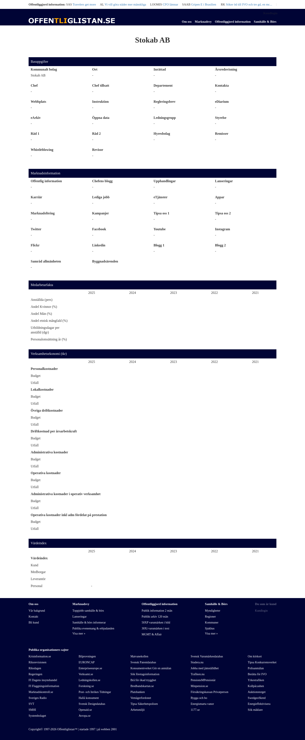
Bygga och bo (199, 698)
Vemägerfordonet (140, 698)
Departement (163, 85)
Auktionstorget (257, 692)
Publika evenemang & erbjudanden (93, 628)
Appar (219, 197)
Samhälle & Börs (265, 21)
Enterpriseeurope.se (90, 668)
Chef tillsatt (100, 85)
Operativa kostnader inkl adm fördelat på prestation (69, 515)
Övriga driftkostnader (47, 410)
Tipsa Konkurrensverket (262, 662)
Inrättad (160, 69)
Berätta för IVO (257, 674)
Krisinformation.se (40, 656)
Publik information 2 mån (157, 610)
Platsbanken (137, 692)
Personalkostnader (44, 369)
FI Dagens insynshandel (43, 680)
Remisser (221, 133)
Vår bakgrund (37, 610)
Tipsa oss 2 (223, 213)
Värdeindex (39, 543)
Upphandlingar (165, 181)
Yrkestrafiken (256, 680)
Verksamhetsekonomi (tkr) (49, 353)
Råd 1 (35, 133)
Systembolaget (37, 715)
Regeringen (35, 674)
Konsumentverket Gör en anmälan (150, 668)
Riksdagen (35, 668)
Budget (35, 376)
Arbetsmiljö (137, 709)
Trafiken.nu (197, 674)
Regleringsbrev (165, 101)
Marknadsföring (43, 213)
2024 (132, 292)
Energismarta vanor (202, 703)
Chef (34, 85)
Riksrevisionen (37, 662)
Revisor (97, 149)
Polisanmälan (256, 668)
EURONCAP (86, 662)
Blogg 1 (159, 245)
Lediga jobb (101, 197)
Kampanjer (100, 213)
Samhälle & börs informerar (89, 622)
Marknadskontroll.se (41, 692)
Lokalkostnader (42, 389)
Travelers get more (84, 4)
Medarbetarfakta (42, 285)
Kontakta (222, 85)
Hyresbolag (162, 133)
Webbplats (38, 101)
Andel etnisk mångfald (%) (49, 320)
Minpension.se (199, 686)
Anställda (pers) (42, 299)
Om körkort (255, 656)
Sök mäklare (255, 709)
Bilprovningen (87, 656)
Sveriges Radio (38, 698)
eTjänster (161, 197)
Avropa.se (84, 715)
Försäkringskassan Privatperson (209, 692)
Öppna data (100, 117)
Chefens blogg (102, 181)
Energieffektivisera (259, 703)
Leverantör (38, 579)
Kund (34, 565)
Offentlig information (46, 181)
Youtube (160, 229)
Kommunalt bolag (44, 69)
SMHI (32, 709)
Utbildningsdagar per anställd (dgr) (45, 330)
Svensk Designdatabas (92, 703)
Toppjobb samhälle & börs (88, 610)
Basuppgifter (39, 61)
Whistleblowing (42, 149)
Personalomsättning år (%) (49, 339)
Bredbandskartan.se (142, 686)
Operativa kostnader (46, 473)
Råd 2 (96, 133)
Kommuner (211, 622)
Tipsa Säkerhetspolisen (144, 703)
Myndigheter (212, 610)
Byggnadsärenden (105, 261)
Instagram (222, 229)
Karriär (36, 197)
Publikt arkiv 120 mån (155, 616)
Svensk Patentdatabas (143, 662)
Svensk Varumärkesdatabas (207, 656)
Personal (36, 586)
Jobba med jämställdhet (205, 668)
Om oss (187, 21)
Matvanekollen (139, 656)
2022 (214, 292)
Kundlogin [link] (270, 13)
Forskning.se (86, 686)
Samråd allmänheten (46, 261)
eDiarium (222, 101)
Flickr (35, 245)
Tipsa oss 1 (161, 213)
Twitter (36, 229)
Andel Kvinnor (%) (44, 306)
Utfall (35, 383)
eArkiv (36, 117)
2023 (173, 292)
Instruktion (100, 101)
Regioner (210, 616)
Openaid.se (85, 709)
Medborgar (38, 572)
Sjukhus (209, 628)
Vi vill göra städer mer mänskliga (125, 4)
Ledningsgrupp (165, 117)
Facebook (99, 229)
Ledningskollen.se (89, 680)
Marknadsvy (203, 21)
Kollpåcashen (256, 686)
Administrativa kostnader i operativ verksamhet (65, 494)
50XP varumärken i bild (156, 622)
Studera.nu (197, 662)
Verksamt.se (86, 674)
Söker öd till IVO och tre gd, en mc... (249, 4)
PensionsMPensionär (203, 680)
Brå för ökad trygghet (143, 680)
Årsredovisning (226, 69)
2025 (91, 292)
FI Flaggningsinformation (44, 686)
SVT (31, 703)
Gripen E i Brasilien (203, 4)
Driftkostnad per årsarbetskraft (54, 431)
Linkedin (98, 245)
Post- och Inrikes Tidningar (95, 692)
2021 (255, 292)
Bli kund (34, 622)
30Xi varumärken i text (155, 628)
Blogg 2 (220, 245)
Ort (94, 69)
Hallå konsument (89, 698)
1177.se (195, 709)
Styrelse (220, 117)
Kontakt (33, 616)
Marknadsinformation (45, 173)
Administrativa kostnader (49, 452)
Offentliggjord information (233, 21)
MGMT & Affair (152, 634)
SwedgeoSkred (257, 698)
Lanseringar (224, 181)
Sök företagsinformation (144, 674)
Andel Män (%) (41, 313)
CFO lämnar (170, 4)
